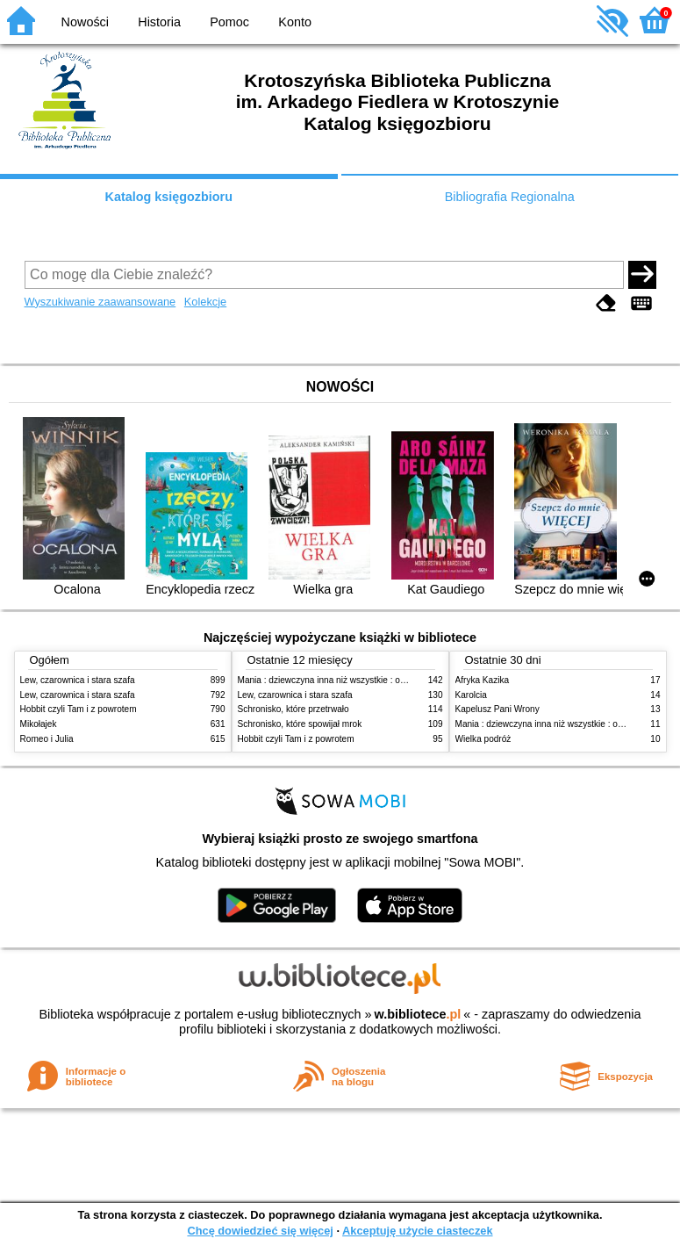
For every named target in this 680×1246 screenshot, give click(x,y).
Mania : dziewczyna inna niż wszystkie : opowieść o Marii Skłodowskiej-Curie (388, 680)
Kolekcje (205, 301)
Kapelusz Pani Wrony (497, 709)
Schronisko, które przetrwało (293, 709)
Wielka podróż (483, 739)
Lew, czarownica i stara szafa (77, 680)
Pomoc (229, 22)
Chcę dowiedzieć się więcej (260, 1230)
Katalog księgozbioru (168, 197)
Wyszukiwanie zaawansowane (100, 301)
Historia (159, 22)
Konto (294, 22)
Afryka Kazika (482, 680)
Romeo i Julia (47, 739)
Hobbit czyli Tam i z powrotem (78, 709)
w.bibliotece (418, 1014)
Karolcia (471, 695)
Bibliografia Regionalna (510, 197)
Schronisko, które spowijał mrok (300, 724)
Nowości (85, 22)
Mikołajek (38, 724)
